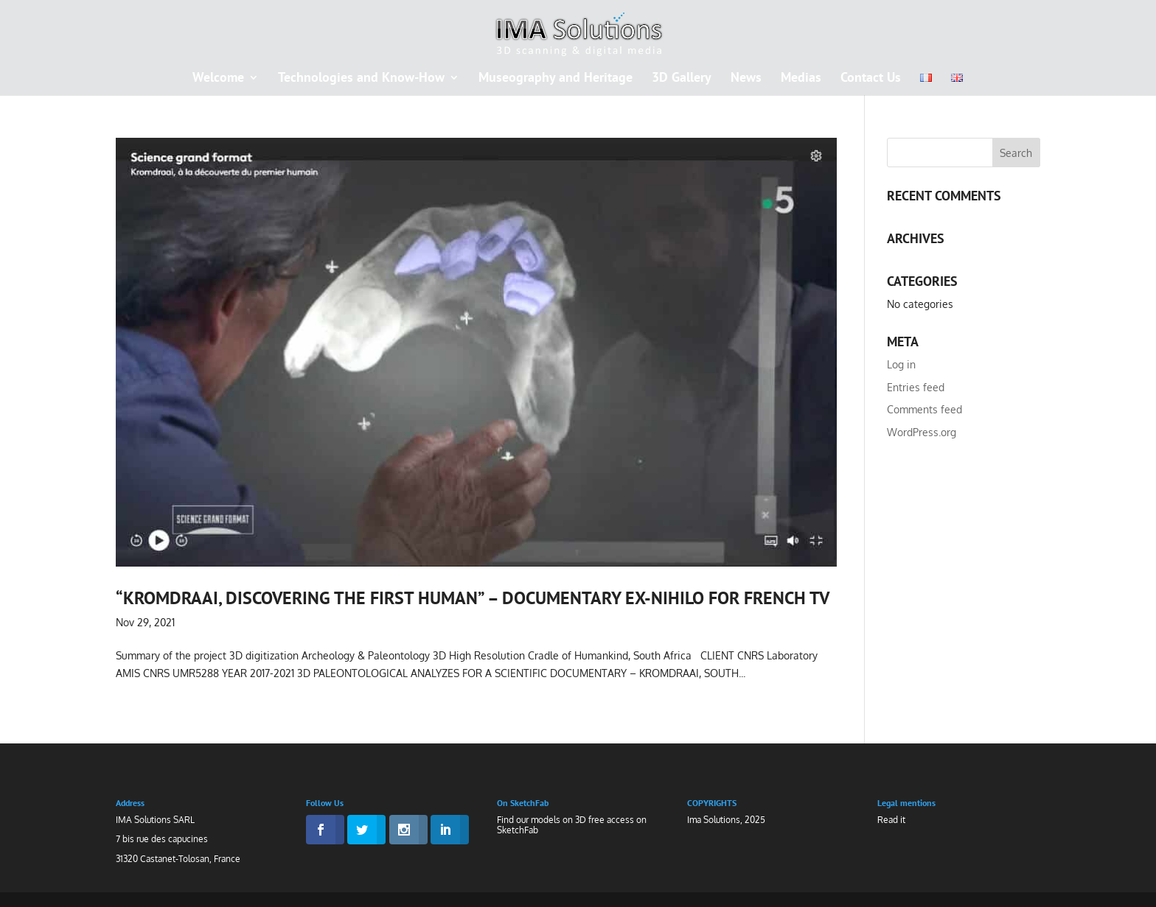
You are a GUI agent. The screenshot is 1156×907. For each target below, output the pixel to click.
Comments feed (924, 409)
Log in (901, 364)
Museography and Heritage (555, 78)
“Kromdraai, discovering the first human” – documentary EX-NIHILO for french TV (472, 597)
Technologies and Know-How (361, 78)
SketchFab (517, 830)
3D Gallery (681, 78)
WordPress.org (921, 432)
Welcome (218, 78)
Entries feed (915, 387)
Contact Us (870, 78)
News (746, 78)
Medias (801, 78)
